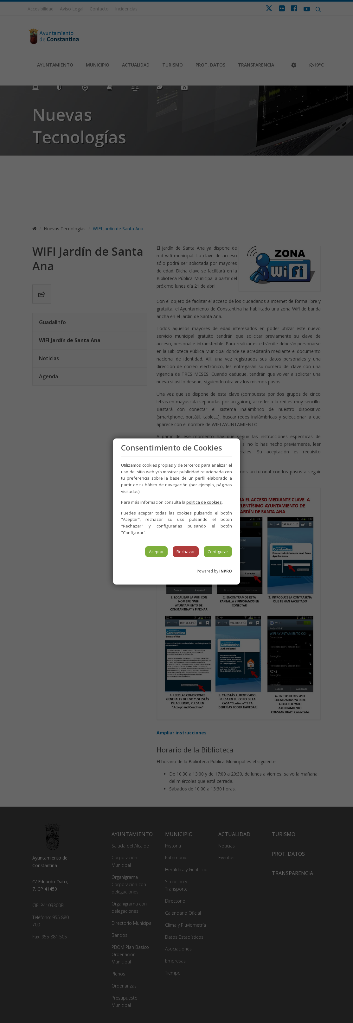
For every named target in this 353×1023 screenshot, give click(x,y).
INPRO (225, 571)
